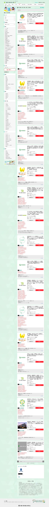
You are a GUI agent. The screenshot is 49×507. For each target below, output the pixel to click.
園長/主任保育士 (8, 154)
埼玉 (19, 4)
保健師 (6, 81)
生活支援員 (7, 119)
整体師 (6, 142)
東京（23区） (23, 4)
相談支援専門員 (7, 113)
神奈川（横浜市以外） (41, 4)
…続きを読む (41, 164)
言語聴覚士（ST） (8, 137)
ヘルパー (7, 103)
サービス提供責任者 (8, 108)
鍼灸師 (6, 146)
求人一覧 (8, 5)
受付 (6, 98)
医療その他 (7, 86)
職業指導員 (7, 120)
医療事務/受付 (7, 128)
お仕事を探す (36, 2)
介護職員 (7, 104)
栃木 (9, 4)
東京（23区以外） (30, 4)
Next (40, 461)
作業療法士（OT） (8, 135)
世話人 (6, 118)
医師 (6, 76)
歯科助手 (7, 97)
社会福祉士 (7, 115)
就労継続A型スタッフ (8, 123)
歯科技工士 (7, 96)
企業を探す (43, 2)
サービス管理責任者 (8, 109)
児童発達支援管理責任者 (9, 158)
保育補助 (7, 152)
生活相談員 (7, 105)
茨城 (5, 4)
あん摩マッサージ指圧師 (9, 145)
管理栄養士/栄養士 (8, 124)
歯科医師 (7, 93)
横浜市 (35, 4)
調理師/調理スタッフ (8, 125)
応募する (39, 23)
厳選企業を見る (40, 2)
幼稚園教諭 (7, 153)
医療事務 (7, 85)
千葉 (16, 4)
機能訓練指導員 (7, 141)
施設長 (6, 110)
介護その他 (7, 129)
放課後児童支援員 (8, 157)
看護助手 (7, 80)
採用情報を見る (31, 23)
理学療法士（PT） (8, 136)
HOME (5, 5)
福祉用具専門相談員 (8, 114)
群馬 (12, 4)
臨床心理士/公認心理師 (8, 140)
